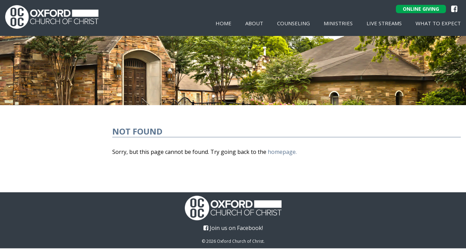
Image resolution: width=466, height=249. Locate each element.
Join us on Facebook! (233, 228)
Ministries (338, 23)
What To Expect (438, 23)
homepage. (282, 152)
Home (223, 23)
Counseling (293, 23)
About (254, 23)
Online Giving (421, 9)
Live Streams (384, 23)
